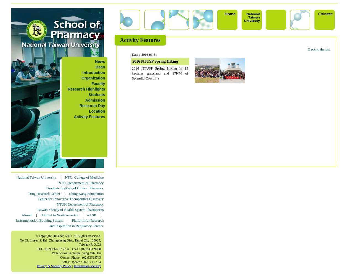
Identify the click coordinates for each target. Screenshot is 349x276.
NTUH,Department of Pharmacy (80, 204)
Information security (87, 266)
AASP (91, 215)
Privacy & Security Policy (54, 266)
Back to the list (319, 49)
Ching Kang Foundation (86, 194)
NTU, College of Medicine (84, 177)
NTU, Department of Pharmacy (81, 183)
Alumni (27, 215)
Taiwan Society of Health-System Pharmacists (70, 210)
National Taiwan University (36, 177)
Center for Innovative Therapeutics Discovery (71, 199)
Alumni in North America (59, 215)
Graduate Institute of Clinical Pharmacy (75, 188)
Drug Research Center (44, 194)
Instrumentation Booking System (39, 220)
